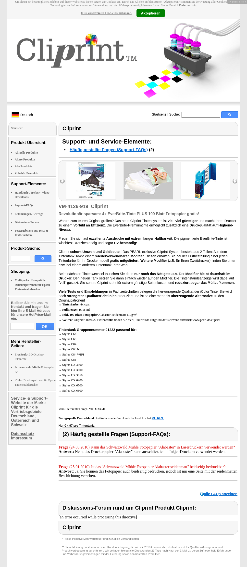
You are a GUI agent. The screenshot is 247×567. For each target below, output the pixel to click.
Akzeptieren (150, 13)
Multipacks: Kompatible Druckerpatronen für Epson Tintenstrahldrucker (32, 284)
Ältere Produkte (25, 159)
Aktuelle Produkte (26, 152)
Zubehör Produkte (26, 173)
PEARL (158, 418)
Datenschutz (188, 5)
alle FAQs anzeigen (220, 494)
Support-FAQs (24, 205)
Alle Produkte (23, 166)
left (62, 181)
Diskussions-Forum (27, 222)
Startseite (159, 114)
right (235, 181)
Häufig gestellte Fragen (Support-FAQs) (109, 149)
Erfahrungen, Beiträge (29, 214)
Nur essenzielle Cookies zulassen (106, 13)
